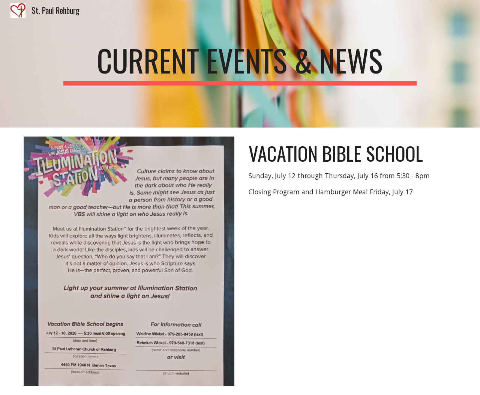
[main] (239, 64)
